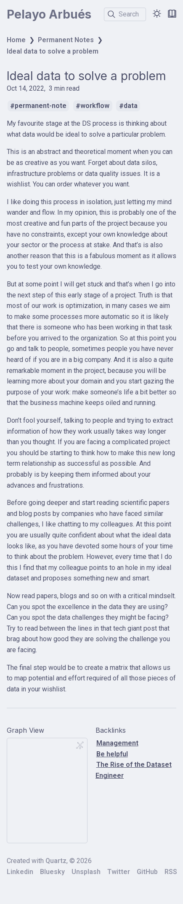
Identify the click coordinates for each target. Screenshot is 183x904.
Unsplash (86, 872)
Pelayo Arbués (49, 14)
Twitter (118, 872)
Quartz (55, 861)
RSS (170, 872)
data (131, 106)
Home (16, 40)
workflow (94, 106)
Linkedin (20, 872)
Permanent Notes (66, 40)
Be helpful (112, 754)
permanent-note (40, 106)
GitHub (147, 872)
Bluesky (52, 872)
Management (117, 743)
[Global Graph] (80, 745)
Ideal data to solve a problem (52, 51)
